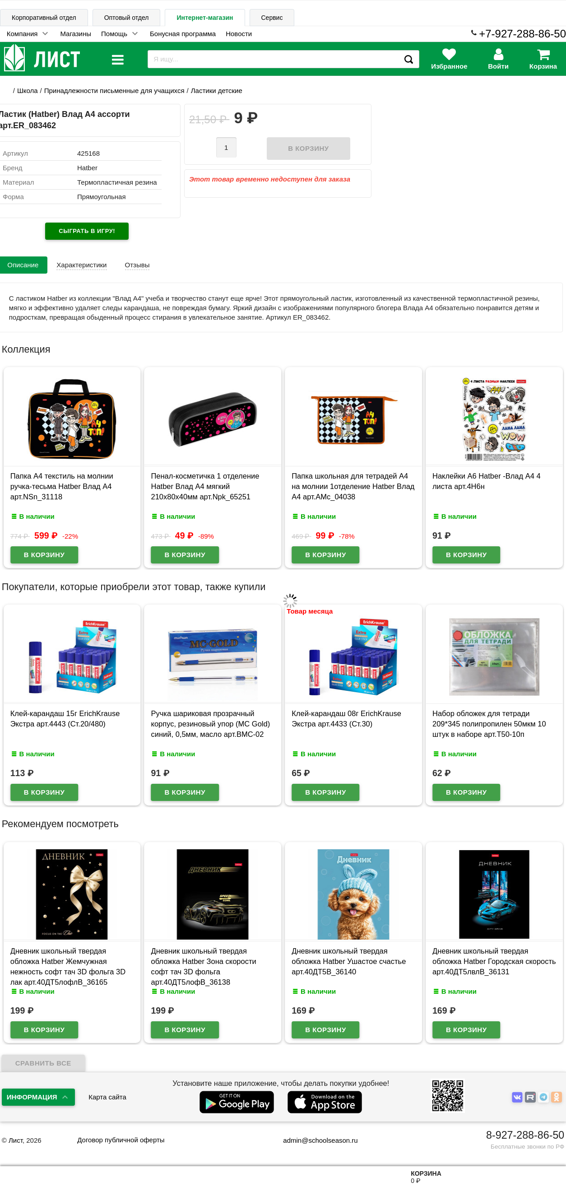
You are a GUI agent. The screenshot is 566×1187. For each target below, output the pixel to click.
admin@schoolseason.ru (314, 1140)
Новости (239, 33)
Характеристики (81, 265)
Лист (16, 1140)
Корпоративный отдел (44, 17)
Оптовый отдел (126, 17)
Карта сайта (107, 1097)
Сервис (272, 17)
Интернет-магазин (204, 17)
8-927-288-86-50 (525, 1135)
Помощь (114, 33)
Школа (27, 90)
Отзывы (137, 265)
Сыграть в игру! (87, 231)
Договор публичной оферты (120, 1140)
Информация (32, 1097)
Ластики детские (216, 90)
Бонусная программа (183, 33)
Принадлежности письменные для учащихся (114, 90)
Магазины (75, 33)
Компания (22, 33)
